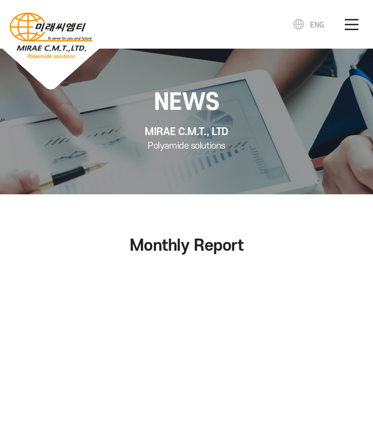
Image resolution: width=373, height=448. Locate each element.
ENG (317, 24)
